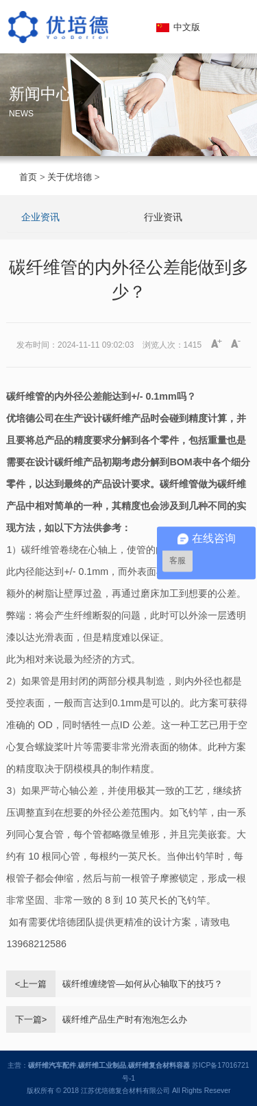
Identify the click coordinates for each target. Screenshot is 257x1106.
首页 (28, 177)
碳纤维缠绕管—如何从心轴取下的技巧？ (142, 984)
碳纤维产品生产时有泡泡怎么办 (124, 1019)
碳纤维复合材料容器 (159, 1065)
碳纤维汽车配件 (52, 1065)
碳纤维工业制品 (102, 1065)
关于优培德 (69, 177)
